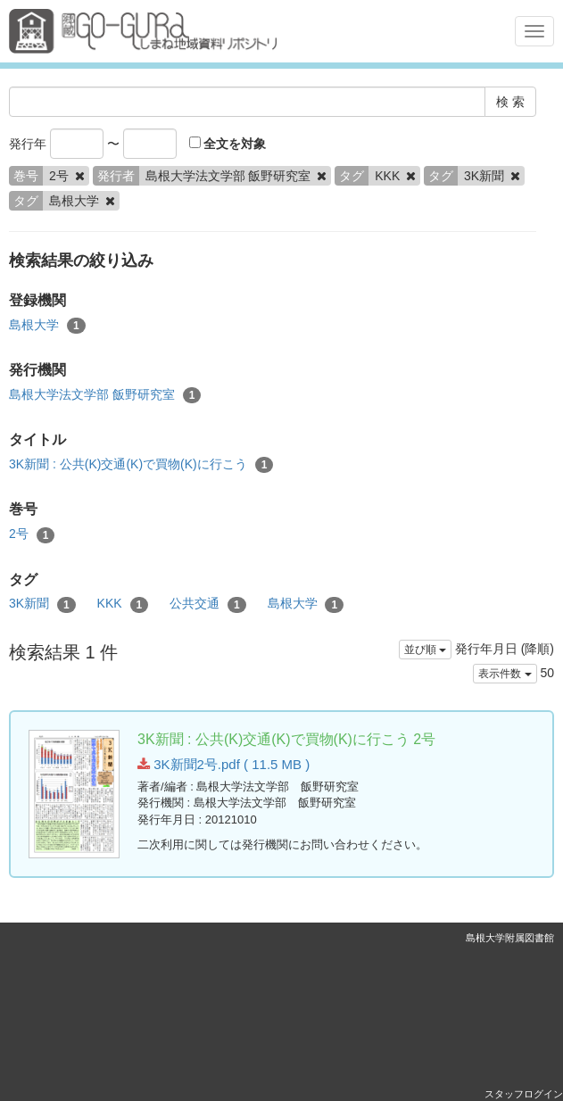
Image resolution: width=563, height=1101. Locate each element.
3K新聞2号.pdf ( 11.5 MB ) (223, 764)
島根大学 (47, 326)
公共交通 (208, 604)
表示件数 (504, 673)
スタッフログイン (523, 1094)
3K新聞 (42, 604)
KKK (123, 604)
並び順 (425, 649)
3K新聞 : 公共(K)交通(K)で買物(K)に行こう (141, 465)
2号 (31, 534)
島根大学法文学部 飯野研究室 (105, 395)
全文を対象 (228, 144)
